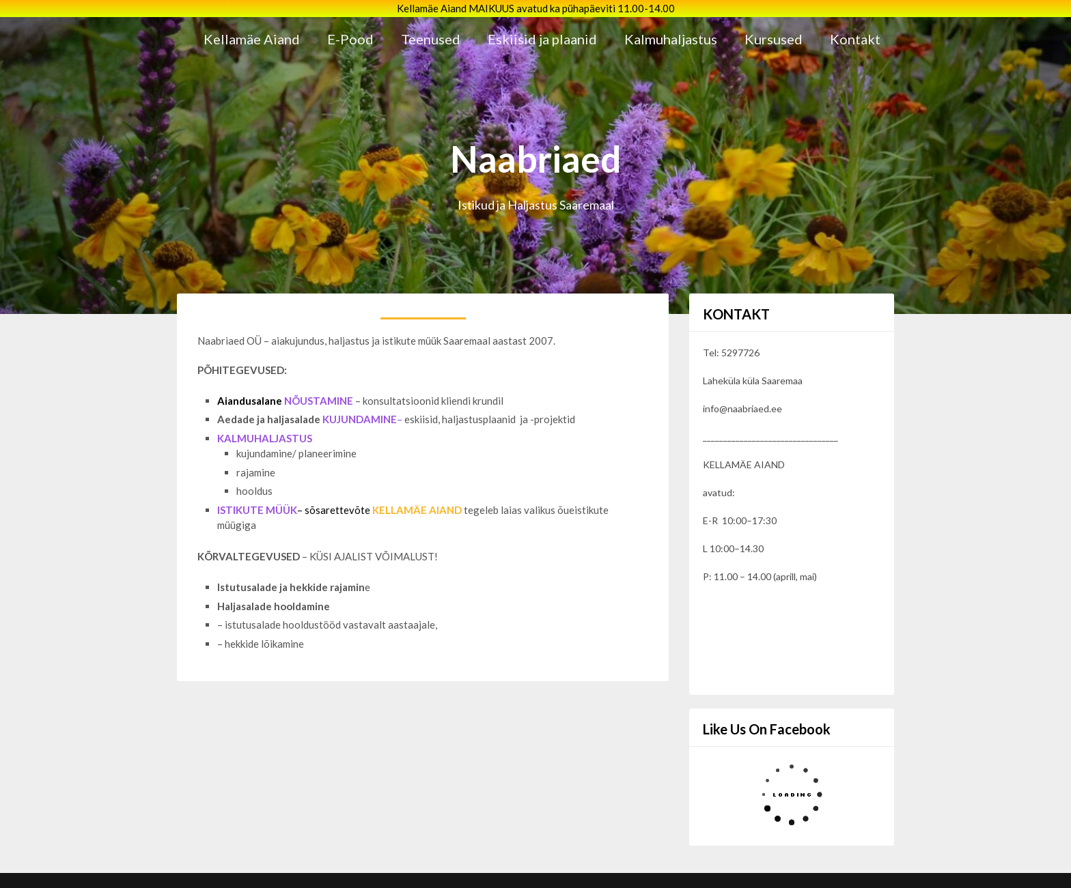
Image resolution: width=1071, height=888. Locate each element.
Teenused (430, 39)
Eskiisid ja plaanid (542, 39)
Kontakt (855, 39)
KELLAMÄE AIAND (417, 510)
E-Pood (350, 39)
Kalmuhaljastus (670, 39)
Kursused (774, 39)
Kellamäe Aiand (252, 39)
